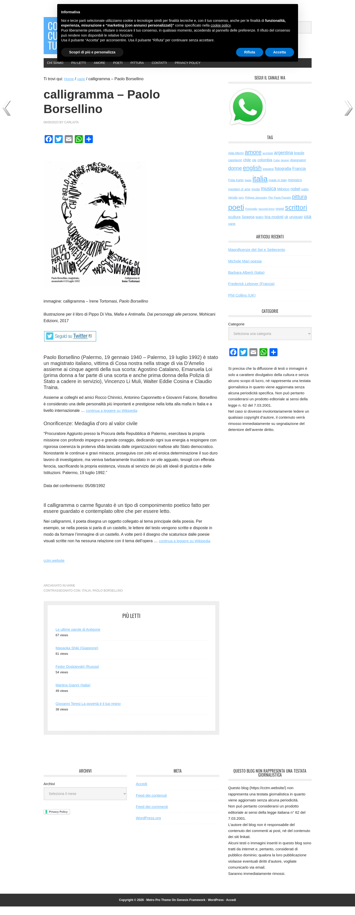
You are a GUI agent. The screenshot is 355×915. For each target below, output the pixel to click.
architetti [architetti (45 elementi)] (268, 161)
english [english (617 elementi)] (252, 176)
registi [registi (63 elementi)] (279, 217)
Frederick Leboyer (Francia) (251, 292)
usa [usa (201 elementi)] (307, 225)
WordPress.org (148, 826)
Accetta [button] (279, 52)
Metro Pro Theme (158, 908)
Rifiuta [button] (249, 52)
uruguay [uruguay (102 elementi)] (296, 225)
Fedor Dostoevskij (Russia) (80, 675)
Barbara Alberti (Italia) (246, 281)
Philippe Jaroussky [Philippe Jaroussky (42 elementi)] (256, 206)
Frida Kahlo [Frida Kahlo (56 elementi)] (236, 189)
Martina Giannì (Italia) (75, 693)
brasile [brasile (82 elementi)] (299, 161)
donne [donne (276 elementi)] (235, 176)
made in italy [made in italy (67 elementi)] (278, 189)
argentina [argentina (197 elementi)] (283, 160)
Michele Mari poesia (245, 269)
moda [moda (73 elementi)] (255, 197)
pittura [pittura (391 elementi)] (299, 205)
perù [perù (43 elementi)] (241, 206)
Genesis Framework (191, 908)
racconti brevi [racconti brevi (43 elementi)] (266, 217)
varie (70, 594)
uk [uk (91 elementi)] (286, 225)
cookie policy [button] (220, 25)
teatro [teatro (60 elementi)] (260, 225)
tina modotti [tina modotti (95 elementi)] (274, 225)
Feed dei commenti (152, 815)
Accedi (141, 792)
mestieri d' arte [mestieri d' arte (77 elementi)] (239, 197)
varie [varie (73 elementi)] (232, 232)
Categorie (236, 332)
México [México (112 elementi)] (283, 197)
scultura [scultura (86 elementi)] (234, 225)
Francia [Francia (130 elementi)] (299, 176)
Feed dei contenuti (151, 804)
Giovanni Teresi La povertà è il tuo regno (92, 712)
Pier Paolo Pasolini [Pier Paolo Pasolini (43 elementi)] (279, 206)
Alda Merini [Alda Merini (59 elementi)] (236, 161)
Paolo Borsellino (108, 599)
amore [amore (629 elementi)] (253, 160)
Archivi (49, 792)
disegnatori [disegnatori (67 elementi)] (298, 168)
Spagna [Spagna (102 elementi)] (248, 225)
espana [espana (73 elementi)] (268, 177)
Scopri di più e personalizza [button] (92, 52)
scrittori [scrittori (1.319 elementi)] (296, 216)
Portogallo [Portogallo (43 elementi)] (251, 217)
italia (86, 599)
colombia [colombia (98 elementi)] (264, 168)
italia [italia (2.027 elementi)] (259, 187)
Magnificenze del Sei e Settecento (256, 258)
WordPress (216, 908)
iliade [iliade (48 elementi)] (248, 188)
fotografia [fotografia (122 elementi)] (283, 177)
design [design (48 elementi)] (285, 168)
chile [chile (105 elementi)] (247, 168)
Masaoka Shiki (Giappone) (79, 656)
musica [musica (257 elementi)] (268, 197)
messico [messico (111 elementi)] (295, 188)
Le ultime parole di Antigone (80, 638)
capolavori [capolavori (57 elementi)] (235, 168)
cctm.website (55, 569)
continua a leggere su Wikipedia (114, 419)
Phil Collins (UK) (242, 304)
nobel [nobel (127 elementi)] (295, 197)
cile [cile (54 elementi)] (254, 168)
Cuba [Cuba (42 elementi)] (276, 168)
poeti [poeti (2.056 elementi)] (236, 215)
